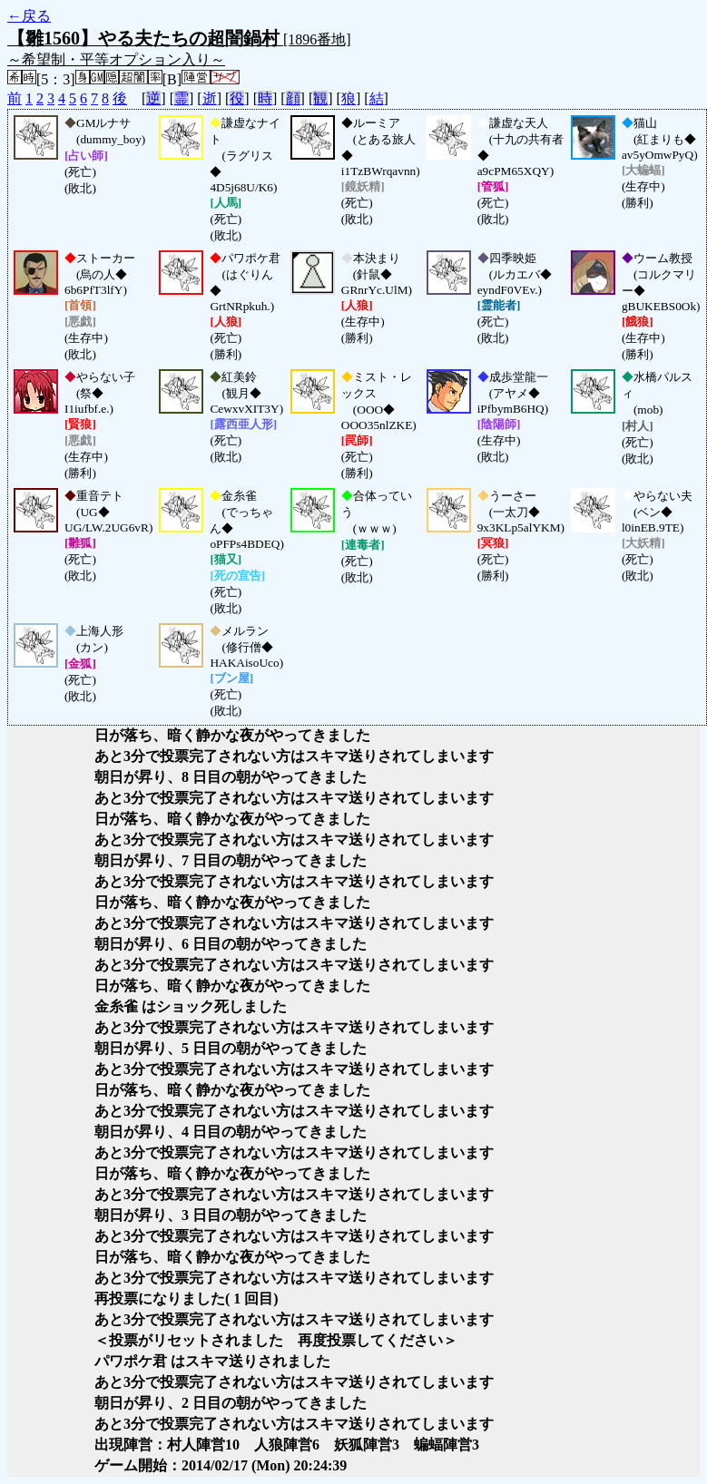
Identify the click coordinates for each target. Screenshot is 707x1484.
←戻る (29, 16)
